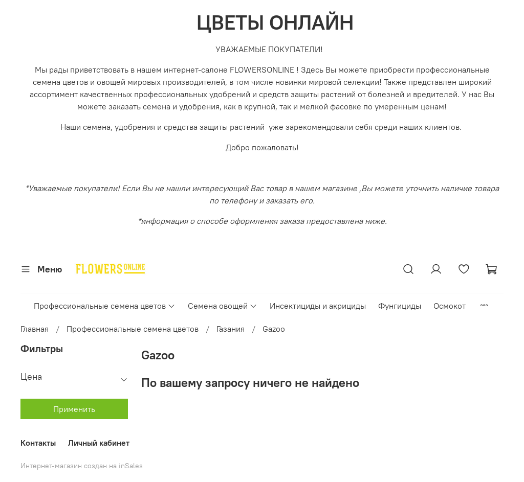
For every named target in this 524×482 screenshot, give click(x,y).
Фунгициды (399, 306)
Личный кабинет (98, 443)
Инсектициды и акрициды (318, 306)
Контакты (38, 443)
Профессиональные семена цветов (105, 306)
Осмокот (449, 306)
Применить (74, 409)
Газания (230, 329)
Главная (34, 329)
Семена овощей (222, 306)
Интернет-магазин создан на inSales (81, 465)
